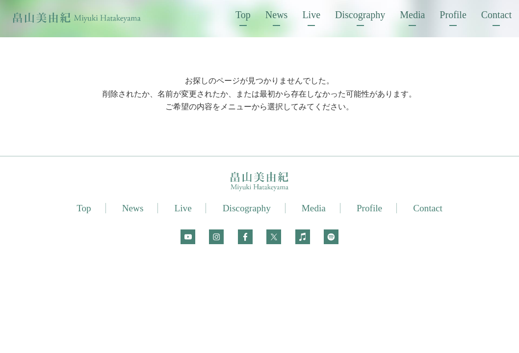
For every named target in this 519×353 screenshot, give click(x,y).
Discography (360, 14)
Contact (496, 14)
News (276, 14)
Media (412, 14)
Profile (453, 14)
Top (243, 14)
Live (311, 14)
